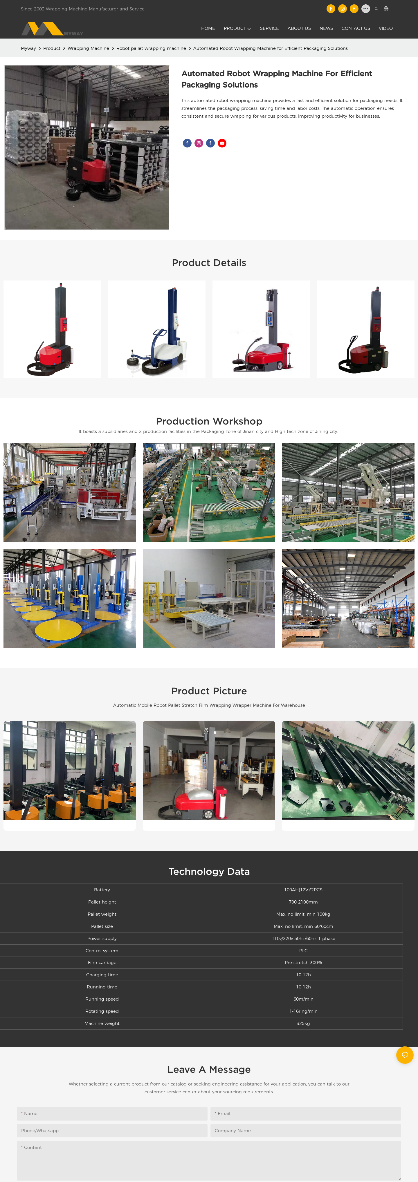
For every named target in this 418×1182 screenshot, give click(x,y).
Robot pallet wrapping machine (151, 48)
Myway (28, 48)
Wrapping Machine (88, 48)
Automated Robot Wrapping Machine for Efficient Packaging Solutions (270, 48)
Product (51, 48)
